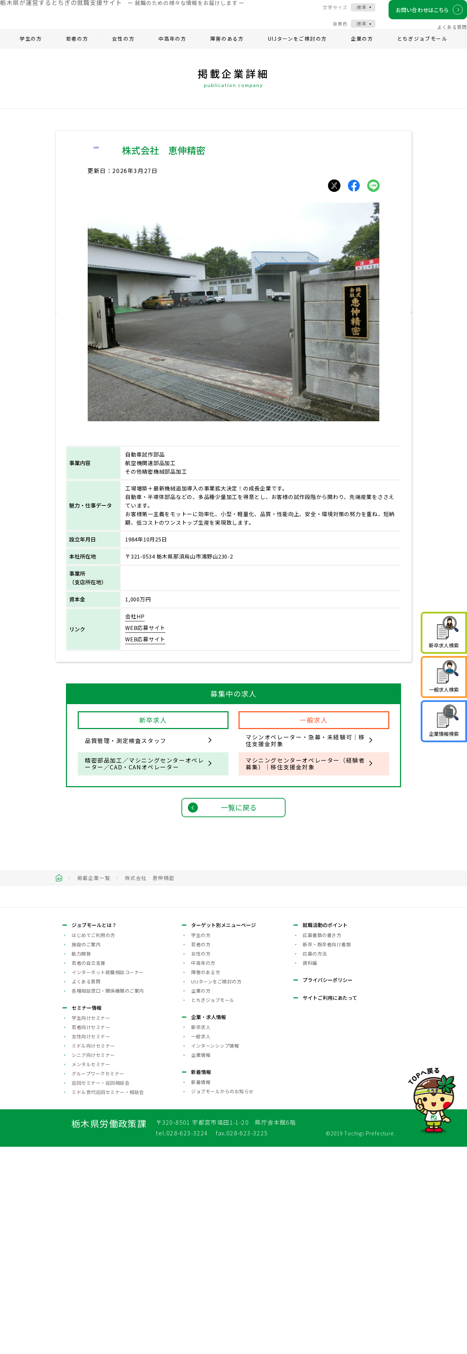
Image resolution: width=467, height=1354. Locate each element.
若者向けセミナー (91, 1234)
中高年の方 (172, 52)
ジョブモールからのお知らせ (222, 1298)
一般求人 (200, 1243)
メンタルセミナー (91, 1271)
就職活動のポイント (325, 1131)
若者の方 (77, 52)
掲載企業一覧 (94, 891)
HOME (59, 891)
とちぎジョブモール (422, 52)
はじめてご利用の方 (93, 1142)
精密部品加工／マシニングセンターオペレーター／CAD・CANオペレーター (144, 777)
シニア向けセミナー (93, 1261)
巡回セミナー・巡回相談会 (100, 1289)
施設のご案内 (86, 1151)
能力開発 (81, 1160)
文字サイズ (327, 13)
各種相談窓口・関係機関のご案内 (108, 1197)
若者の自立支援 (89, 1169)
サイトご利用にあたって (330, 1204)
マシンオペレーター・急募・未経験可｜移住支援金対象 (305, 754)
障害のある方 (227, 52)
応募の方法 (315, 1160)
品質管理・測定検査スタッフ (125, 754)
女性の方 (123, 52)
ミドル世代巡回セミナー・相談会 (108, 1299)
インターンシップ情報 (215, 1252)
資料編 (310, 1169)
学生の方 (31, 52)
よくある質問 (445, 33)
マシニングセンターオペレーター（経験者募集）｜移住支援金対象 (305, 777)
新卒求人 (200, 1234)
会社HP (135, 629)
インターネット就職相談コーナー (108, 1179)
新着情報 (200, 1289)
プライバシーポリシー (328, 1186)
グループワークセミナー (98, 1280)
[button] (71, 326)
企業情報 (200, 1261)
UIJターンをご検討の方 (297, 52)
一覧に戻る (239, 821)
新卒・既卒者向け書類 (327, 1151)
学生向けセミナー (91, 1224)
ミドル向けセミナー (93, 1252)
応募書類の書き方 (322, 1142)
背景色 (332, 29)
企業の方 (362, 52)
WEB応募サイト (145, 641)
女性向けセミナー (91, 1243)
